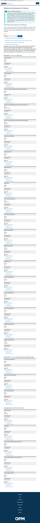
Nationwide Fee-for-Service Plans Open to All (14, 38)
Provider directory (8, 84)
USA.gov (20, 507)
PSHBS (26, 18)
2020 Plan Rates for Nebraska (11, 44)
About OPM (20, 494)
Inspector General (20, 502)
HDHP (14, 408)
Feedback (20, 512)
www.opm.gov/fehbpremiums (28, 51)
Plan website (7, 70)
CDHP (19, 408)
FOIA (20, 497)
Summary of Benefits (9, 71)
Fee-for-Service (13, 55)
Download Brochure (9, 67)
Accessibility (20, 509)
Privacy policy (20, 504)
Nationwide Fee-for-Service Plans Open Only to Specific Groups (18, 40)
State (5, 33)
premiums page (17, 18)
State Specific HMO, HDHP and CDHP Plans (14, 42)
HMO (12, 408)
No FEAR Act (20, 499)
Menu (37, 3)
